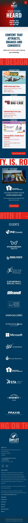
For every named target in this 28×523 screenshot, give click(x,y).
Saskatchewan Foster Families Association (14, 193)
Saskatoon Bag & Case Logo (12, 111)
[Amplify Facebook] (2, 466)
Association (9, 90)
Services (3, 504)
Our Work (13, 50)
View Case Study (14, 206)
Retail (15, 115)
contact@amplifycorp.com (9, 458)
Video (13, 91)
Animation (9, 91)
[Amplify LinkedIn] (7, 466)
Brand (8, 117)
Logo (11, 117)
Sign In (3, 511)
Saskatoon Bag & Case (9, 113)
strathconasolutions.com (10, 494)
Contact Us (4, 499)
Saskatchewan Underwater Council (12, 88)
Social (8, 146)
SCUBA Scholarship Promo (12, 86)
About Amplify (5, 509)
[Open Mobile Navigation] (25, 2)
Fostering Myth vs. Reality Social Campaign (14, 137)
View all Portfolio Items (19, 153)
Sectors (3, 506)
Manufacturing (10, 115)
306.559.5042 (5, 460)
